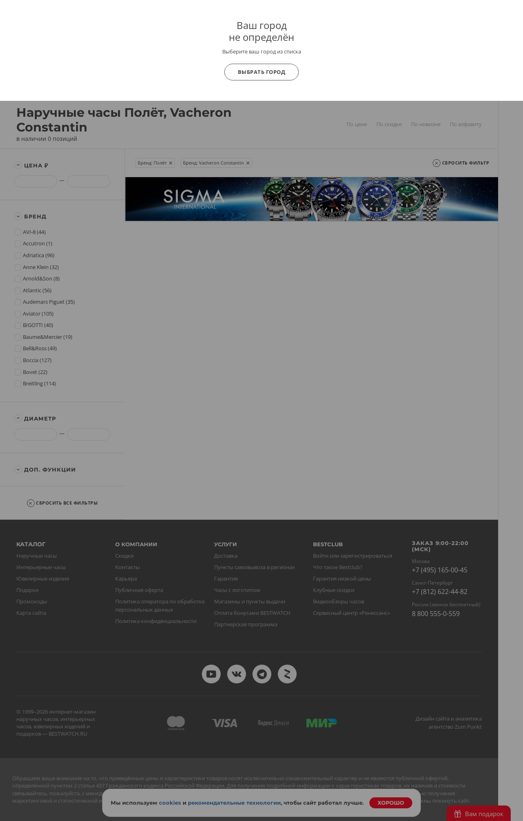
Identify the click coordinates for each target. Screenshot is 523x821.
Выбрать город (262, 72)
